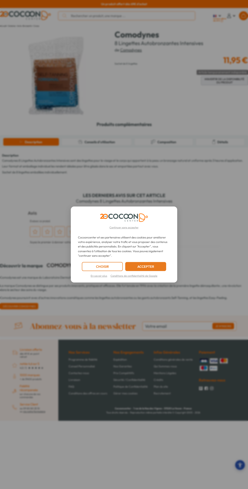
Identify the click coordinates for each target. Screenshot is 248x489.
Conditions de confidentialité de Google (133, 275)
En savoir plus (99, 275)
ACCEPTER (145, 266)
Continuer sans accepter (124, 227)
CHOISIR (102, 266)
